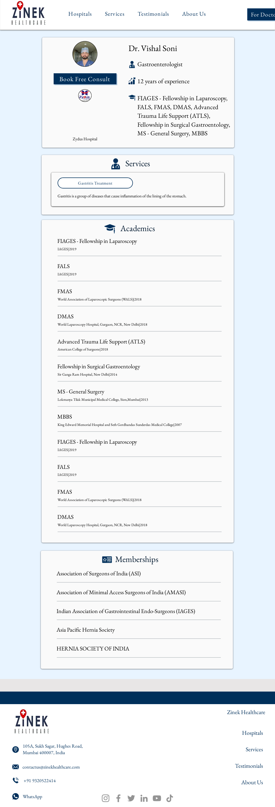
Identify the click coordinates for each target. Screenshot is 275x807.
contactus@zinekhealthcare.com (51, 767)
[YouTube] (157, 798)
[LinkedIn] (144, 798)
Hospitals (252, 733)
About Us (252, 782)
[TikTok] (170, 798)
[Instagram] (105, 798)
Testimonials (249, 766)
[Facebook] (118, 798)
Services (254, 749)
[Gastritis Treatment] (95, 182)
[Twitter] (131, 798)
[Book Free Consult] (85, 78)
